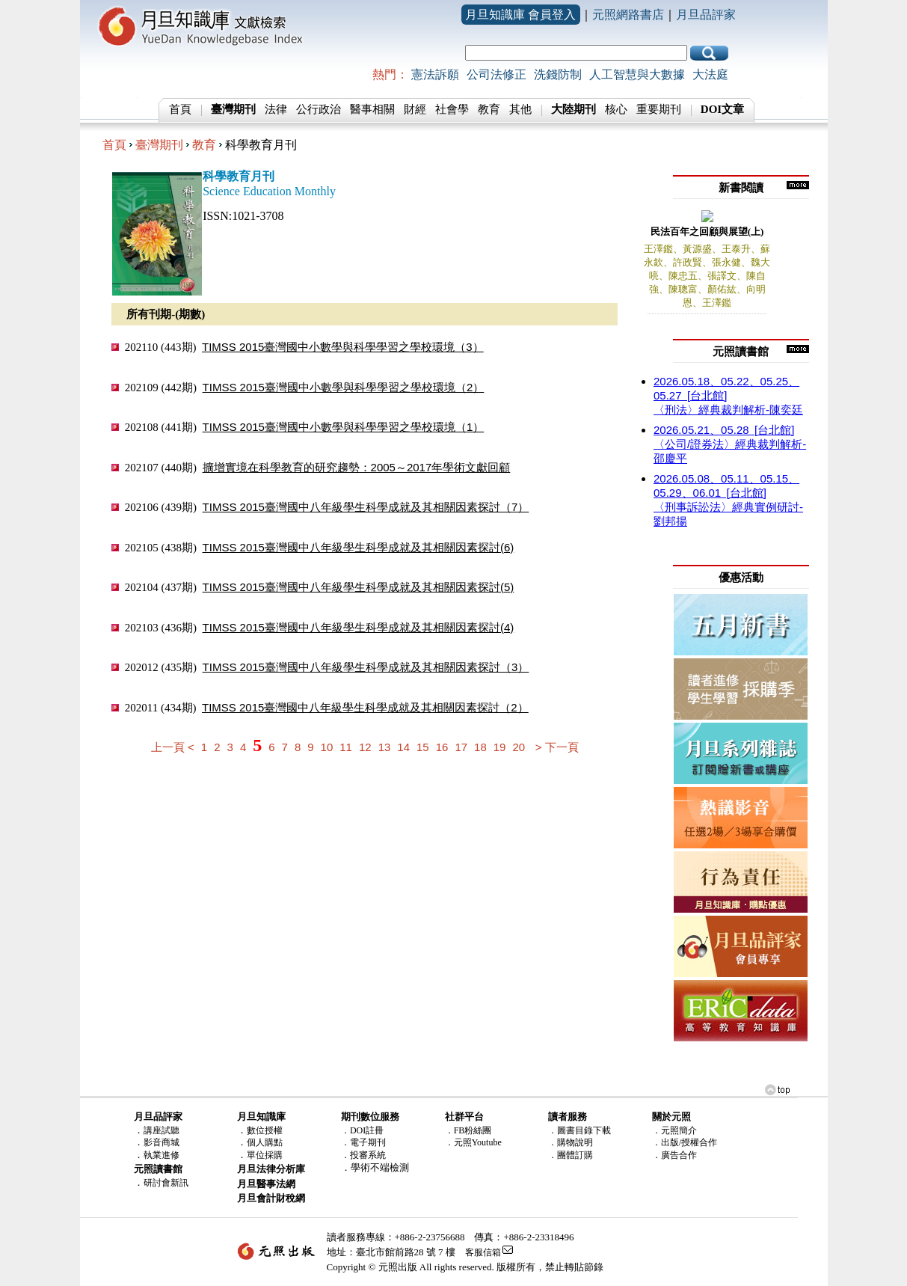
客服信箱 (483, 1252)
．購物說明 (570, 1142)
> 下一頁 (557, 747)
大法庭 (710, 74)
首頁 (180, 109)
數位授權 (265, 1130)
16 (442, 747)
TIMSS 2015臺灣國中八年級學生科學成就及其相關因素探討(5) (358, 587)
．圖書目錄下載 (579, 1130)
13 (384, 747)
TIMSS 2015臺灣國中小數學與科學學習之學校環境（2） (344, 387)
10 (327, 747)
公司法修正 (496, 74)
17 (461, 747)
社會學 (452, 109)
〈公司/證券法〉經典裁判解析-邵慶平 (730, 444)
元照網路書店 (628, 14)
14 (403, 747)
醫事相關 (372, 109)
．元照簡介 (674, 1130)
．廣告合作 (674, 1155)
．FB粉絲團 (468, 1130)
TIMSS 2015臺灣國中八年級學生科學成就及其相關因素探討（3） (366, 667)
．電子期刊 (363, 1142)
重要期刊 (658, 109)
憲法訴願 (435, 74)
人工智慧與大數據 (637, 74)
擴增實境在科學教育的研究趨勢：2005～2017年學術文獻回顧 (357, 467)
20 (518, 747)
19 (500, 747)
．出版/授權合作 (684, 1142)
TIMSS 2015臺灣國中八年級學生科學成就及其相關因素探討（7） (366, 506)
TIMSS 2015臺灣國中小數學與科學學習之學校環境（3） (343, 346)
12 (365, 747)
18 (480, 747)
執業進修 (161, 1155)
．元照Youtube (473, 1142)
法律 (276, 109)
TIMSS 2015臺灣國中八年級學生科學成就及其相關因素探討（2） (365, 707)
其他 (520, 109)
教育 (489, 109)
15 (422, 747)
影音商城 (161, 1142)
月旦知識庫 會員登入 (520, 14)
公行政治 (318, 109)
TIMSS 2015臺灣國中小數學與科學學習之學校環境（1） (344, 426)
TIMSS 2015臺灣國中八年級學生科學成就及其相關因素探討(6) (358, 547)
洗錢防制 (558, 74)
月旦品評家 (706, 14)
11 (345, 747)
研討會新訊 (166, 1183)
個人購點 (265, 1142)
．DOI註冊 (362, 1130)
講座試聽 (161, 1130)
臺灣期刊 (159, 144)
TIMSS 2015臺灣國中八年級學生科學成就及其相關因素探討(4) (358, 627)
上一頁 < (172, 747)
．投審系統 (363, 1155)
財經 (415, 109)
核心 (616, 109)
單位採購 (265, 1155)
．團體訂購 (570, 1155)
